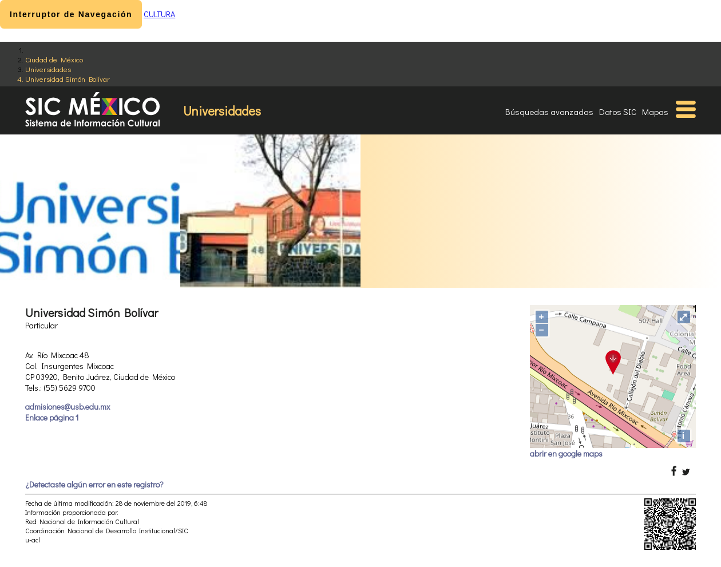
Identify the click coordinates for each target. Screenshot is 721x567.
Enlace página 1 (51, 417)
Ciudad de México (54, 59)
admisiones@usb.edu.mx (67, 406)
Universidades (48, 69)
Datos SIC (617, 111)
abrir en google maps (566, 453)
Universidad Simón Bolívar (67, 79)
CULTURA (159, 14)
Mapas (655, 111)
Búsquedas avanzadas (549, 111)
